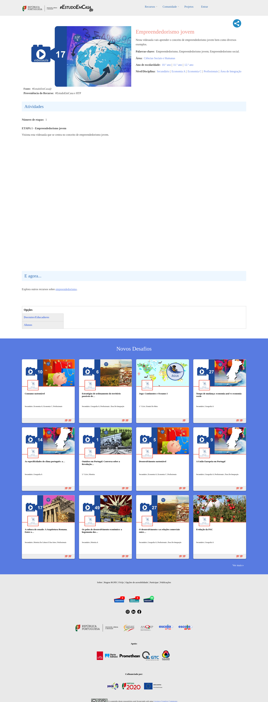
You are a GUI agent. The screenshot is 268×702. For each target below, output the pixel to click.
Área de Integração (230, 71)
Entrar (204, 6)
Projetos (188, 6)
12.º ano (188, 64)
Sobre (99, 582)
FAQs (121, 582)
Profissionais (211, 71)
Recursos (150, 6)
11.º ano (177, 64)
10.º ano (166, 64)
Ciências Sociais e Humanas (159, 58)
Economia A (178, 71)
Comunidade (170, 6)
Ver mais (237, 565)
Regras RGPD (110, 582)
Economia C (195, 71)
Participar (154, 582)
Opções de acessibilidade (136, 582)
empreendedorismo (66, 289)
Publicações (165, 582)
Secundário (163, 71)
